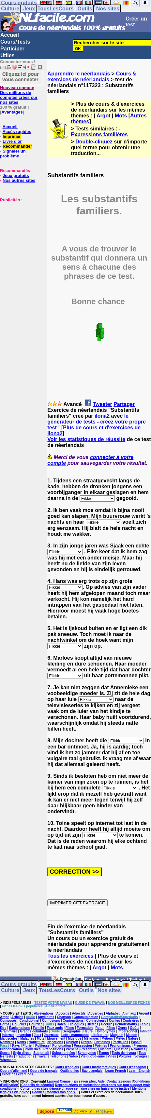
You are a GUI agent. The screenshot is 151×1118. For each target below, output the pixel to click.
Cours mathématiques (99, 1067)
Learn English (139, 1070)
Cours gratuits (19, 985)
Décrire (106, 1024)
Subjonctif (41, 1053)
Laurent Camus (59, 1081)
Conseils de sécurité (37, 1085)
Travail (42, 1056)
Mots (121, 115)
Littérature (99, 1035)
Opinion (72, 1042)
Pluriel (28, 1045)
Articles (17, 1017)
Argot (104, 115)
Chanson (64, 1017)
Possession (83, 1045)
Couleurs (19, 1024)
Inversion (24, 1035)
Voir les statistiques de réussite (86, 439)
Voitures (125, 1056)
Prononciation (11, 1049)
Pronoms (140, 1045)
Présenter (88, 1049)
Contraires (131, 1020)
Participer (12, 48)
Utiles (7, 55)
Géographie (72, 1031)
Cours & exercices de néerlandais (91, 76)
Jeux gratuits (16, 175)
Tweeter (102, 404)
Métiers (107, 1038)
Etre (3, 1028)
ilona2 (102, 416)
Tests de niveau (124, 1053)
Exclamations (19, 1028)
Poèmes (101, 1045)
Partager (124, 404)
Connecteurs (96, 1020)
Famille (38, 1028)
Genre (122, 1028)
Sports (5, 1053)
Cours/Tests (15, 42)
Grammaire (8, 1031)
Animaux (129, 1013)
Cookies (38, 1092)
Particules (120, 1042)
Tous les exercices (70, 956)
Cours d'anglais (67, 1067)
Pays (16, 1045)
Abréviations (44, 1013)
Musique (75, 1038)
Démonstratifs (126, 1024)
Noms (21, 1042)
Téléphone (58, 1056)
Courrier (35, 1024)
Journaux (51, 1035)
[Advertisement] (19, 234)
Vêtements (8, 1060)
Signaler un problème (13, 153)
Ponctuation (61, 1045)
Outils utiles (69, 1070)
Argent (144, 1013)
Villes (112, 1056)
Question (121, 1049)
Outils (85, 8)
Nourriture (37, 1042)
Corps (4, 1024)
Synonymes (87, 1053)
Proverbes (33, 1049)
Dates (61, 1024)
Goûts (134, 1028)
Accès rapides (16, 131)
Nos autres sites (19, 180)
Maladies (27, 1038)
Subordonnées (63, 1053)
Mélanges (91, 1038)
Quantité (105, 1049)
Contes (114, 1020)
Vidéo (73, 1056)
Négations (55, 1042)
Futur (100, 1028)
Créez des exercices (17, 1074)
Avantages (12, 112)
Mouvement (56, 1038)
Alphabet (113, 1013)
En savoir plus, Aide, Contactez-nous (102, 1081)
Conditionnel (29, 1020)
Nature (133, 1038)
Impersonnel (127, 1031)
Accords (62, 1013)
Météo (120, 1038)
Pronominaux (120, 1045)
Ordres (86, 1042)
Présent (72, 1049)
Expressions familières (99, 134)
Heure (88, 1031)
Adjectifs (78, 1013)
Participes (102, 1042)
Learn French (115, 1070)
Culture (10, 8)
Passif (135, 1042)
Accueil (9, 35)
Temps (103, 1053)
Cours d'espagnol (132, 1067)
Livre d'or (12, 141)
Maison (131, 1035)
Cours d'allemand (13, 1070)
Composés (8, 1020)
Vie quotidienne (93, 1056)
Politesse (42, 1045)
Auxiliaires (46, 1017)
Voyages (140, 1056)
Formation (85, 1028)
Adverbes (95, 1013)
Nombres (7, 1042)
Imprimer (12, 136)
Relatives (138, 1049)
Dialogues (76, 1024)
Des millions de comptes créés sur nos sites (19, 95)
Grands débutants (34, 1031)
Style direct (22, 1053)
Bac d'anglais (92, 1070)
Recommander (17, 146)
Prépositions (53, 1049)
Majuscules (9, 1038)
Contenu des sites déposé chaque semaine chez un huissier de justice (74, 1088)
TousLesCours (56, 8)
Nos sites (107, 8)
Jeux (29, 8)
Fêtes (110, 1028)
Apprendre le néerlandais (78, 73)
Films (70, 1028)
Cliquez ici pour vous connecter (20, 76)
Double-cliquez (94, 141)
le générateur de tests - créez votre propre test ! (96, 421)
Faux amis (55, 1028)
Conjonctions (73, 1020)
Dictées (92, 1024)
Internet (8, 1035)
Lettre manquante (75, 1035)
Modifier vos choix (61, 1092)
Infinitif (145, 1031)
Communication (86, 1017)
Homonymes (105, 1031)
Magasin (116, 1035)
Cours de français (43, 1070)
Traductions (25, 1056)
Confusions (51, 1020)
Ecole (144, 1024)
